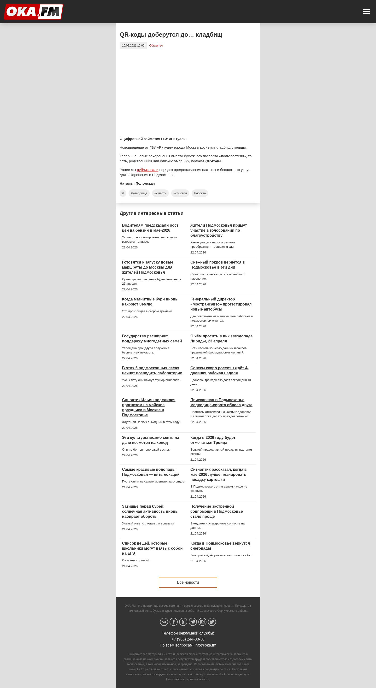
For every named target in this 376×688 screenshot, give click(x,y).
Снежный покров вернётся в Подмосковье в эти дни (217, 264)
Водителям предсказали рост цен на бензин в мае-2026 (150, 227)
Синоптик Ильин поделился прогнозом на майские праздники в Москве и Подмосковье (149, 407)
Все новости (188, 582)
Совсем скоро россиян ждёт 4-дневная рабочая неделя (219, 370)
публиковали (147, 170)
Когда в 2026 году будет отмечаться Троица (212, 440)
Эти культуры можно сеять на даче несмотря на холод (150, 440)
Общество (156, 45)
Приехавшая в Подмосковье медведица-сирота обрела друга (221, 402)
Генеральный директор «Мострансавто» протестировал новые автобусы (221, 304)
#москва (200, 193)
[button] (366, 12)
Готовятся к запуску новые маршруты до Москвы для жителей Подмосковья (147, 267)
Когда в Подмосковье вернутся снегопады (220, 545)
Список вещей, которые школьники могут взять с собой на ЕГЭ (152, 548)
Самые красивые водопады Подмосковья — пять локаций (151, 471)
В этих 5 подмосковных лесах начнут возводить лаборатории (152, 370)
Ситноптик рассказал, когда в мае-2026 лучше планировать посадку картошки (218, 474)
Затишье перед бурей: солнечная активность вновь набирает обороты (150, 511)
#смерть (160, 193)
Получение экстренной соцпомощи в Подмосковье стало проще (216, 511)
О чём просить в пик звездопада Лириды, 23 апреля (221, 338)
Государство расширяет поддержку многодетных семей (152, 338)
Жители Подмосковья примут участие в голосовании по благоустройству (218, 230)
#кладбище (139, 193)
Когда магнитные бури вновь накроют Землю (150, 301)
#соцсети (180, 193)
